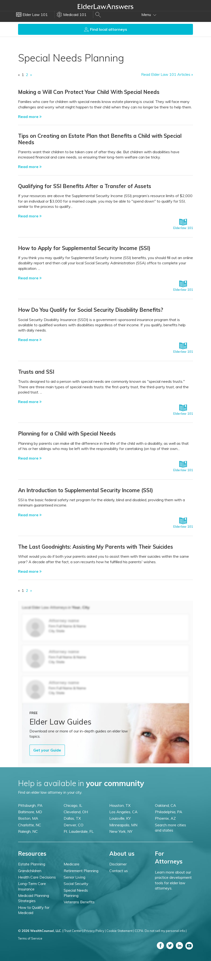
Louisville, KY (120, 818)
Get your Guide (47, 750)
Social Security (76, 883)
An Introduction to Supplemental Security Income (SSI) (85, 490)
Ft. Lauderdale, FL (79, 831)
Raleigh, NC (28, 831)
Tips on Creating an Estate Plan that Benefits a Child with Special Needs (100, 139)
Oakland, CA (165, 805)
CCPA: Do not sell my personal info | (161, 931)
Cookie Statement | (120, 931)
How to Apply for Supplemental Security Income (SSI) (84, 248)
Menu (148, 14)
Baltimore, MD (30, 811)
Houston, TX (119, 805)
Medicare (71, 864)
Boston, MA (28, 818)
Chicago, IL (73, 805)
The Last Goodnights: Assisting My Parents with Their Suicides (95, 546)
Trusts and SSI (36, 371)
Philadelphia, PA (168, 811)
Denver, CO (73, 825)
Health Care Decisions (37, 877)
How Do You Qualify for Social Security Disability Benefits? (90, 310)
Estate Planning (31, 864)
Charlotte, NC (29, 825)
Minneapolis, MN (123, 825)
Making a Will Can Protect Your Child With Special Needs (88, 92)
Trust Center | (73, 931)
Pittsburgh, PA (30, 805)
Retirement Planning (81, 870)
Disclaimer (118, 864)
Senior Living (74, 877)
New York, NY (120, 831)
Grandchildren (29, 870)
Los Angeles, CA (123, 811)
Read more (30, 116)
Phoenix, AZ (165, 818)
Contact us (118, 870)
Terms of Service (30, 938)
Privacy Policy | (95, 931)
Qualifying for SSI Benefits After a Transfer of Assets (84, 186)
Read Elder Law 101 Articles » (167, 74)
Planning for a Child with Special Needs (67, 433)
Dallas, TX (72, 818)
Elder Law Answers (105, 6)
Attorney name (64, 620)
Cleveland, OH (76, 811)
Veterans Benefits (79, 902)
